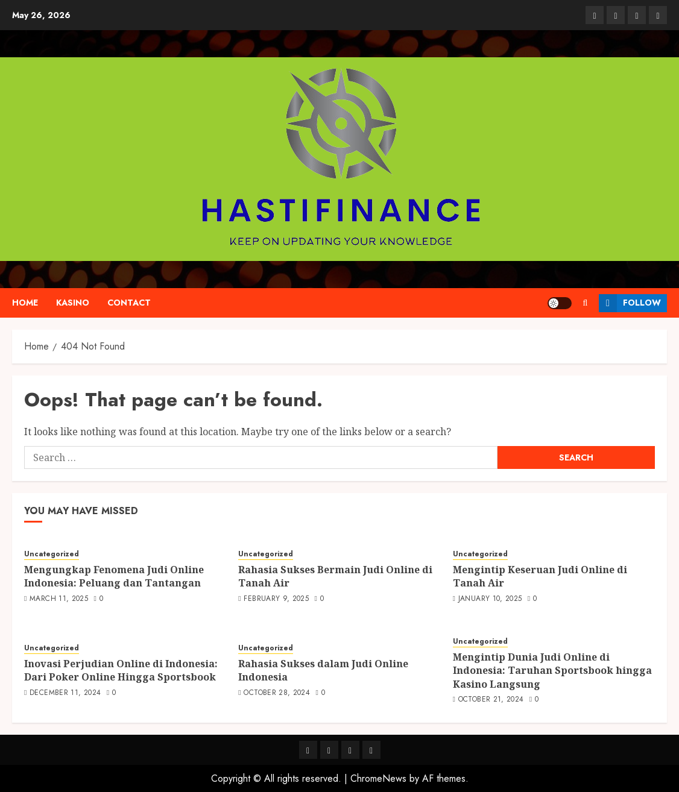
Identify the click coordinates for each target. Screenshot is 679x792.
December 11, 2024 (65, 693)
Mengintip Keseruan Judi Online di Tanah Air (540, 576)
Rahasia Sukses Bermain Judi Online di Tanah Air (335, 576)
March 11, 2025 (59, 599)
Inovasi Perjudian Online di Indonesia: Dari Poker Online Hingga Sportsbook (121, 670)
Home (25, 303)
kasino (72, 303)
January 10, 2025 (490, 599)
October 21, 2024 (491, 700)
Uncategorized (51, 554)
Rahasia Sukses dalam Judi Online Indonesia (323, 670)
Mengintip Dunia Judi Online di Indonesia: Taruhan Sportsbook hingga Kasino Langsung (552, 670)
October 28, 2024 (277, 693)
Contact (129, 303)
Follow (630, 303)
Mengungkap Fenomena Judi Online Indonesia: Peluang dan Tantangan (114, 576)
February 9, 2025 (276, 599)
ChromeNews (378, 778)
